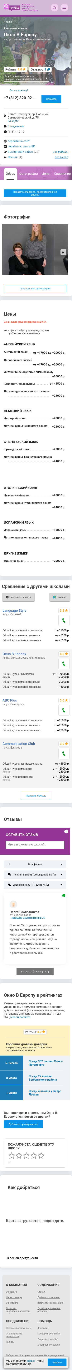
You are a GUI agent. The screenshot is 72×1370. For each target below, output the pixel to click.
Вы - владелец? (19, 90)
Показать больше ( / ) (35, 971)
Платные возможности (18, 1328)
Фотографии (28, 173)
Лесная (12, 157)
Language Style (14, 610)
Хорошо (57, 1362)
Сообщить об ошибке (48, 1333)
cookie (31, 1360)
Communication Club (18, 744)
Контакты (42, 1328)
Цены (46, 173)
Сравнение (62, 173)
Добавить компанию (48, 1297)
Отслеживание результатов (14, 1335)
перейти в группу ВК (21, 146)
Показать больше (36, 795)
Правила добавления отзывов (48, 1309)
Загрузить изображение (50, 1303)
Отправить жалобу (47, 1339)
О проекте (11, 1291)
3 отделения (16, 126)
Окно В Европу (14, 654)
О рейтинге (12, 1303)
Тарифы (10, 1342)
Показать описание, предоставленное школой (35, 193)
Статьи (41, 1291)
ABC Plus (9, 700)
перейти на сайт (19, 141)
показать (51, 98)
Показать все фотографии (35, 288)
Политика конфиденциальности (18, 1309)
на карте (13, 121)
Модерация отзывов (48, 1344)
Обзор (10, 173)
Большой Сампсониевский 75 (28, 918)
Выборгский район (20, 151)
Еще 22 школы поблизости (26, 77)
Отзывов (38, 69)
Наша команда (14, 1297)
